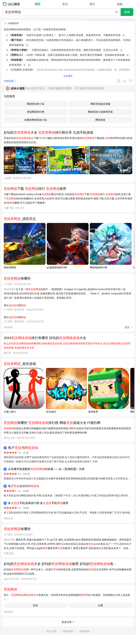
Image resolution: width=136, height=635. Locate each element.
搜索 (127, 11)
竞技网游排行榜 (35, 111)
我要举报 (84, 631)
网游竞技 (100, 119)
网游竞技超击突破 (100, 103)
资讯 (65, 4)
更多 (127, 327)
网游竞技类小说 (35, 103)
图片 (92, 4)
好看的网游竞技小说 (35, 119)
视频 (120, 4)
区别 (35, 605)
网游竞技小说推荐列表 (100, 111)
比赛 (100, 605)
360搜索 (12, 4)
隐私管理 (68, 631)
